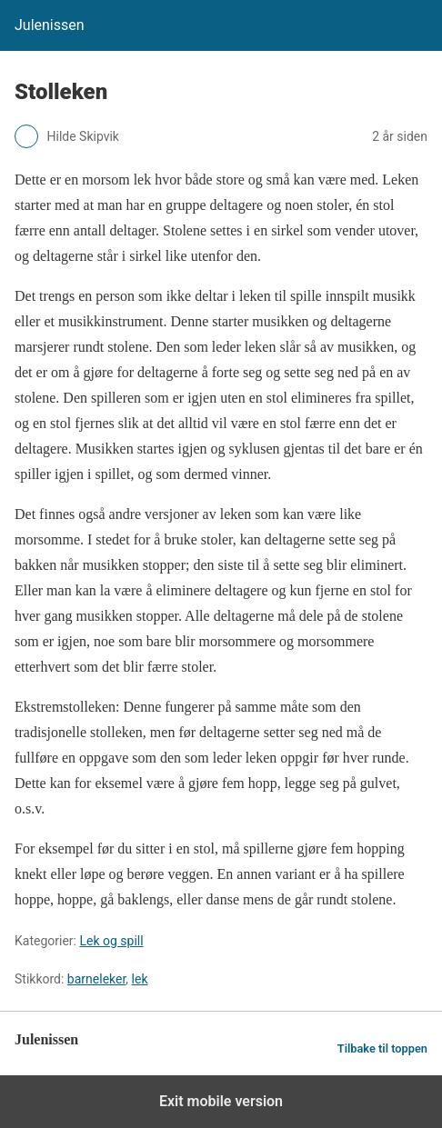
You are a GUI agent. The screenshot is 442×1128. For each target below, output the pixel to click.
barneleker (96, 979)
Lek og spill (111, 940)
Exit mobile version (221, 1101)
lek (140, 979)
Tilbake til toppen (382, 1048)
